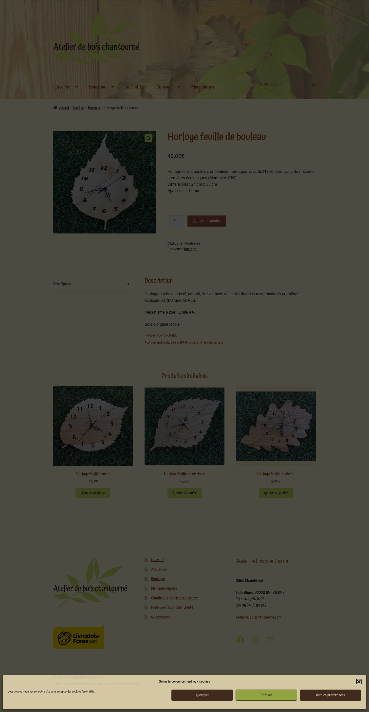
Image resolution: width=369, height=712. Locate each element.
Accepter (202, 695)
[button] (358, 681)
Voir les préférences (330, 695)
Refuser (266, 695)
